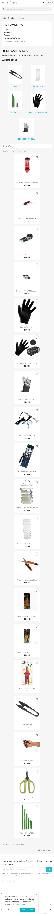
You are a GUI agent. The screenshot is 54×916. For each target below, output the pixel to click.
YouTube (9, 881)
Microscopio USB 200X (27, 435)
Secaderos (8, 32)
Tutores (7, 35)
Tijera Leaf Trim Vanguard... (27, 688)
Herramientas (13, 24)
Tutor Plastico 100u (27, 833)
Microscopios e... (26, 139)
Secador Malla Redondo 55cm (27, 544)
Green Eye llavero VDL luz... (27, 219)
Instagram (14, 881)
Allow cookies (27, 910)
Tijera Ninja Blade (27, 761)
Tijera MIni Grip (27, 724)
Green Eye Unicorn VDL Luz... (27, 255)
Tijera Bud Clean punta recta (27, 652)
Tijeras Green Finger (27, 797)
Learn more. (21, 904)
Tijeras (6, 29)
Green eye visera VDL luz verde (27, 291)
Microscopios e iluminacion (14, 41)
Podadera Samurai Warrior (27, 472)
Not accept (11, 910)
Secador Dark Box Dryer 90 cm (27, 508)
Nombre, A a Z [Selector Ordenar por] (27, 146)
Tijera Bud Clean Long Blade (27, 580)
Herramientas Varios (12, 38)
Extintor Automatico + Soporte (27, 183)
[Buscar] (27, 9)
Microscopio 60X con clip (27, 399)
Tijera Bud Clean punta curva (27, 616)
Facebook (3, 881)
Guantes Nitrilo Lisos (27, 327)
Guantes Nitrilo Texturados (27, 363)
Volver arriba (43, 850)
